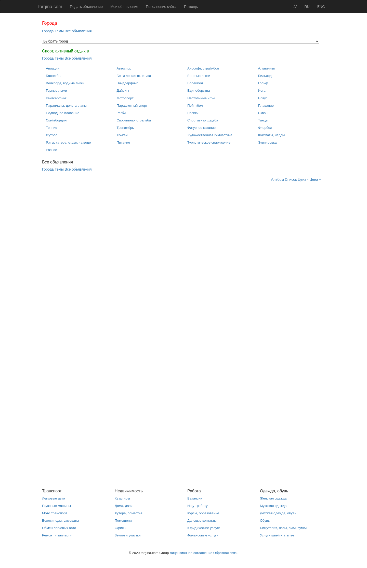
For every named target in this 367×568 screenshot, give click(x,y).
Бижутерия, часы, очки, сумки (283, 528)
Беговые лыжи (198, 76)
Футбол (51, 135)
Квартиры (122, 498)
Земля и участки (128, 535)
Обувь (265, 520)
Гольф (263, 83)
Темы (59, 31)
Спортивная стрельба (134, 120)
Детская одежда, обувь (278, 513)
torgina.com (50, 6)
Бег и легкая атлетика (134, 76)
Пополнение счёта (161, 7)
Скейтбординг (57, 120)
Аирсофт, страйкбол (203, 68)
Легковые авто (53, 498)
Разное (51, 150)
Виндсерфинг (127, 83)
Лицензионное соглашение (191, 553)
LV (295, 7)
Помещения (124, 520)
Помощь (191, 7)
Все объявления (78, 31)
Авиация (52, 68)
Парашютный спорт (132, 105)
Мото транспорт (54, 513)
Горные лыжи (56, 90)
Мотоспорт (125, 98)
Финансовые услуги (202, 535)
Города (48, 31)
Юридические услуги (203, 528)
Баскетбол (54, 76)
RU (306, 7)
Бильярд (265, 76)
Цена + (315, 179)
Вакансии (194, 498)
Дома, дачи (124, 506)
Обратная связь (225, 553)
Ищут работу (197, 506)
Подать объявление (86, 7)
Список (291, 179)
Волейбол (195, 83)
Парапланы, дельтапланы (66, 105)
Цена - (303, 179)
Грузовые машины (56, 506)
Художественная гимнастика (209, 135)
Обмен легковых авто (59, 528)
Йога (262, 90)
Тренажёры (126, 128)
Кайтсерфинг (56, 98)
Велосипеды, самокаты (60, 520)
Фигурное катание (201, 128)
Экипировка (267, 142)
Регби (121, 113)
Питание (123, 142)
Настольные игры (201, 98)
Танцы (263, 120)
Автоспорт (125, 68)
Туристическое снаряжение (208, 142)
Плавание (266, 105)
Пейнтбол (195, 105)
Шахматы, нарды (271, 135)
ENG (321, 7)
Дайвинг (123, 90)
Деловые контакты (202, 520)
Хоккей (122, 135)
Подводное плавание (62, 113)
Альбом (277, 179)
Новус (263, 98)
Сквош (263, 113)
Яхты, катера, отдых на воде (68, 142)
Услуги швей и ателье (277, 535)
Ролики (193, 113)
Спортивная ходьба (202, 120)
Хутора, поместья (128, 513)
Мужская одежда (273, 506)
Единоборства (198, 90)
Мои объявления (124, 7)
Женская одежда (273, 498)
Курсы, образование (203, 513)
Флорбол (265, 128)
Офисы (120, 528)
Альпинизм (267, 68)
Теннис (51, 128)
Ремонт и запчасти (57, 535)
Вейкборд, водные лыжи (65, 83)
